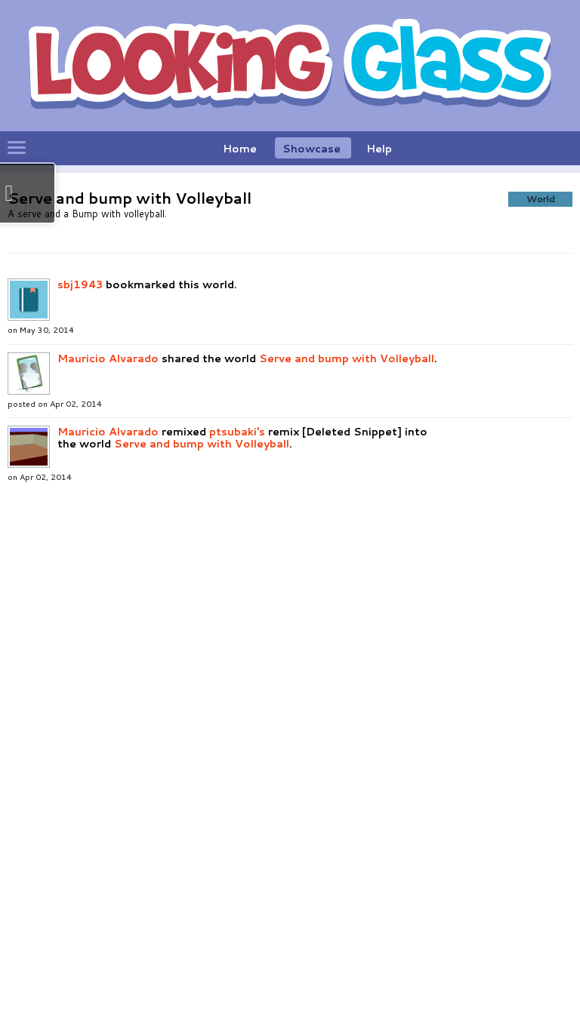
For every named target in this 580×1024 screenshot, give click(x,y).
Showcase (311, 148)
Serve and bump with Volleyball (346, 637)
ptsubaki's (237, 710)
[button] (251, 318)
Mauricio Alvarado (109, 637)
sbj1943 (80, 563)
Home (240, 148)
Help (379, 148)
